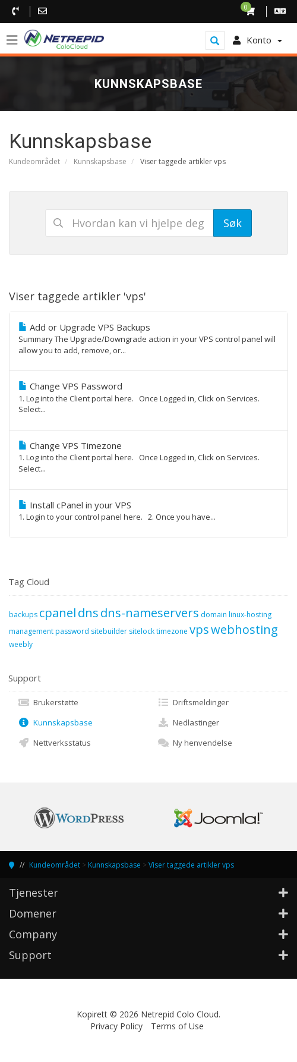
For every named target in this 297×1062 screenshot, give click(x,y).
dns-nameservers (149, 613)
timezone (172, 631)
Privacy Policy (116, 1026)
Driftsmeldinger (193, 702)
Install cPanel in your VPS (148, 511)
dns (88, 613)
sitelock (141, 631)
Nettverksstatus (54, 743)
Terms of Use (177, 1026)
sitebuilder (109, 631)
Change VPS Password (148, 397)
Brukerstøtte (48, 702)
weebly (21, 644)
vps (199, 629)
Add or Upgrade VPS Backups (148, 338)
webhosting (244, 629)
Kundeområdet (34, 161)
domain (214, 614)
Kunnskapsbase (100, 161)
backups (23, 614)
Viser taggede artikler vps (191, 865)
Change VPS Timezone (148, 457)
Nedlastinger (188, 722)
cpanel (57, 613)
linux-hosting (250, 614)
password (72, 631)
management (31, 631)
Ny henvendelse (194, 743)
